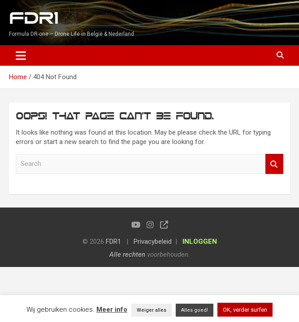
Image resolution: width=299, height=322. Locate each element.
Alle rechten (127, 254)
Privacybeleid (153, 241)
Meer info (111, 309)
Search (274, 164)
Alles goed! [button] (194, 310)
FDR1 (33, 18)
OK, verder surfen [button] (245, 309)
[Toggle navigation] (21, 55)
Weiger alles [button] (151, 310)
